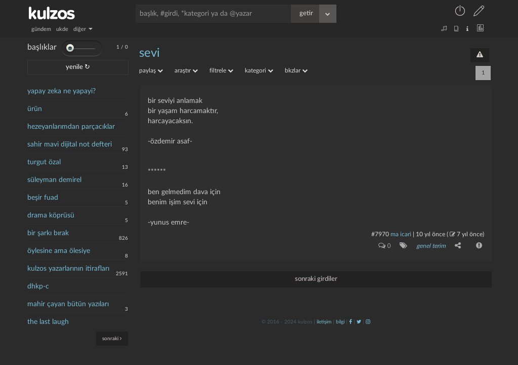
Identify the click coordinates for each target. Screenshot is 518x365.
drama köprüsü (50, 215)
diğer (83, 29)
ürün (34, 109)
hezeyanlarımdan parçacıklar (71, 126)
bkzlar (296, 70)
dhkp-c (38, 286)
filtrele (221, 70)
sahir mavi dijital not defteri (69, 144)
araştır (186, 70)
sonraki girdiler (316, 279)
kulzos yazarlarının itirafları (68, 268)
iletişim (324, 321)
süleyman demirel (54, 180)
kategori (259, 70)
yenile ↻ (78, 67)
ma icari (401, 234)
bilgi (340, 321)
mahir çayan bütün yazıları (68, 304)
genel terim (431, 246)
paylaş (151, 70)
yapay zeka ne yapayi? (61, 91)
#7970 (380, 234)
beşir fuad (42, 197)
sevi (149, 53)
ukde (62, 29)
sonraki (112, 338)
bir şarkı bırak (48, 233)
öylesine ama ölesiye (58, 250)
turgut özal (44, 162)
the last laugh (48, 321)
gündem (41, 29)
